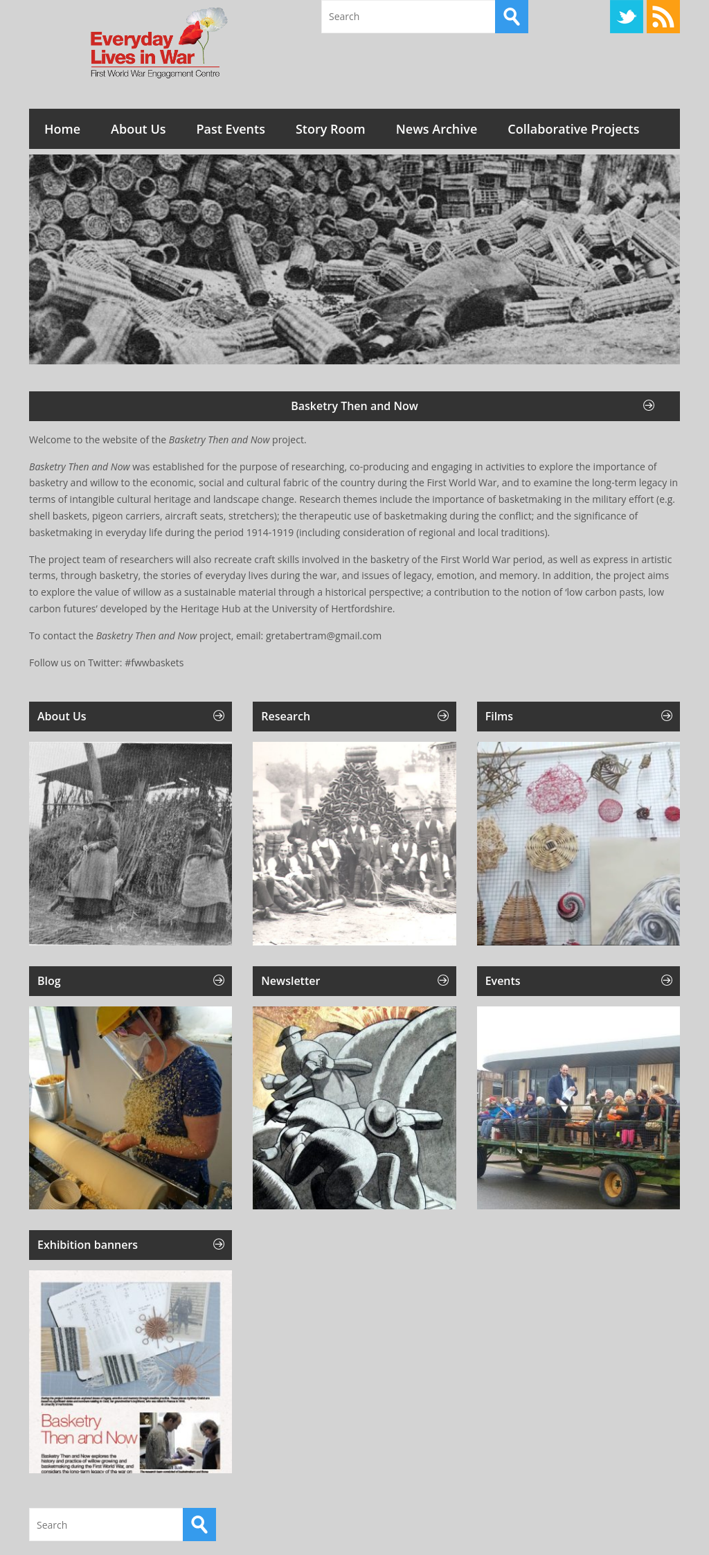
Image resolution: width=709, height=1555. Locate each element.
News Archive (437, 129)
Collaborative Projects (573, 129)
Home (62, 129)
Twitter (626, 16)
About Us (138, 129)
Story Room (331, 129)
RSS (663, 16)
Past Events (231, 129)
